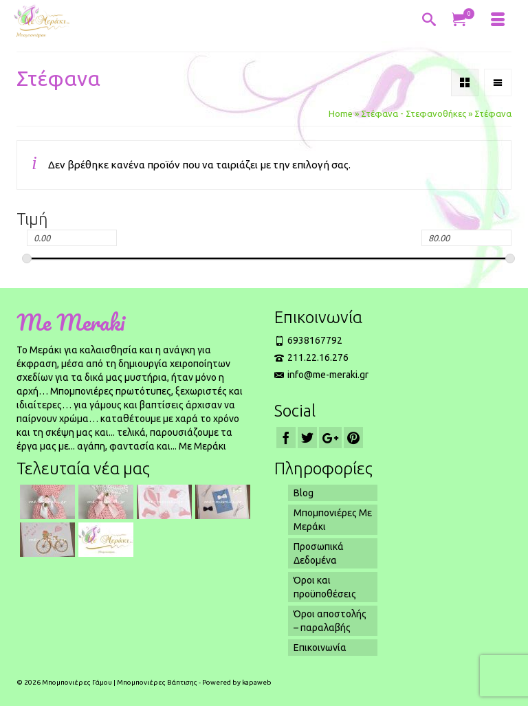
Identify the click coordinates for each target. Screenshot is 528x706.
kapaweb (257, 682)
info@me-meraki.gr (321, 374)
